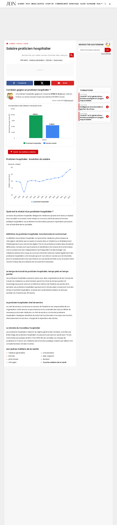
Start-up (49, 4)
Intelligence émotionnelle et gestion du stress (91, 107)
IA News (21, 4)
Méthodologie (68, 100)
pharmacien (58, 60)
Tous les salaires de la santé (54, 362)
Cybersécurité (61, 4)
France (19, 43)
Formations (86, 90)
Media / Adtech (37, 4)
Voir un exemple (106, 53)
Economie (91, 4)
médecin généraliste (36, 60)
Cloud (83, 4)
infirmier (49, 60)
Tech (28, 4)
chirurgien (12, 362)
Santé (26, 43)
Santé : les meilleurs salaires (23, 152)
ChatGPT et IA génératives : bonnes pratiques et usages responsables (92, 97)
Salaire (12, 43)
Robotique (74, 4)
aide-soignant (48, 356)
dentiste (46, 359)
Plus (100, 4)
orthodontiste (48, 353)
